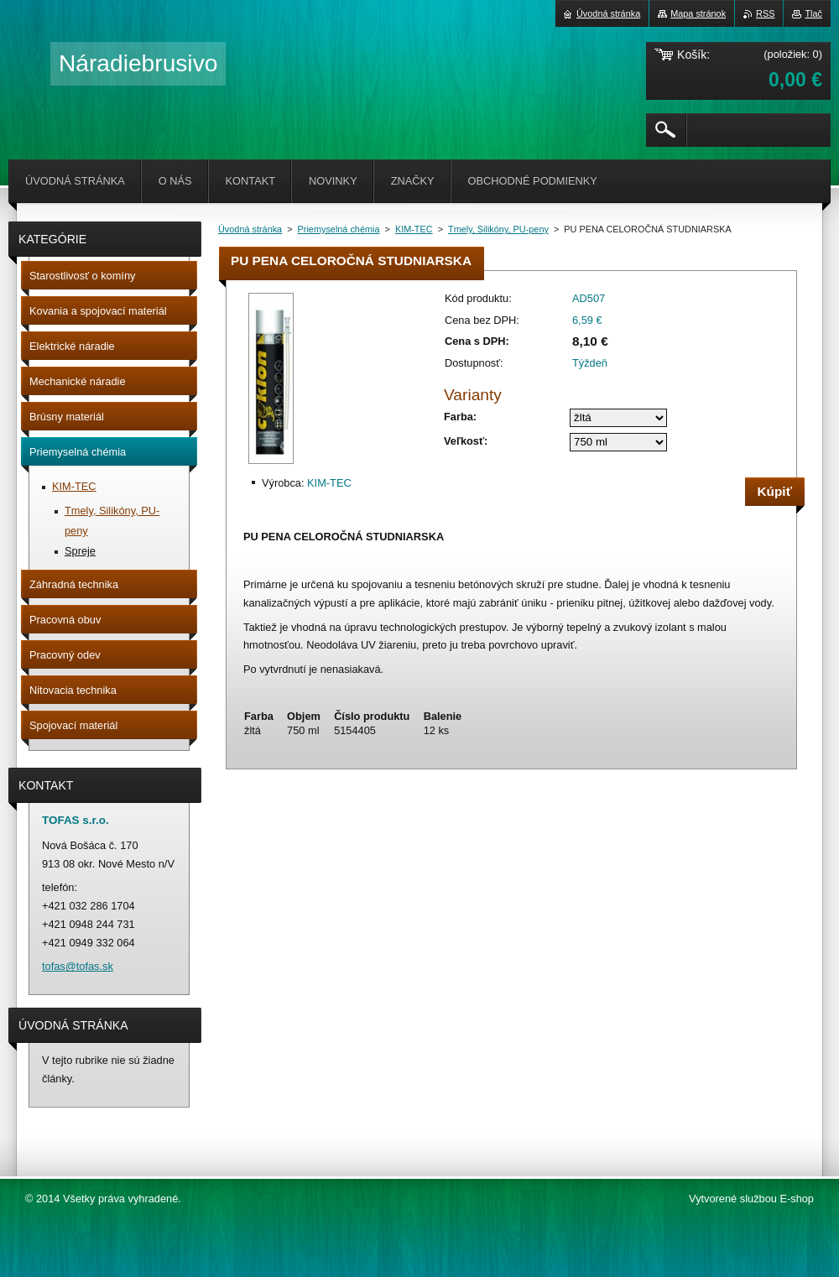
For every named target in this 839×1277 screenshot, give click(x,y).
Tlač (813, 13)
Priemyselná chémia (339, 229)
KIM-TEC (414, 229)
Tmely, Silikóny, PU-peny (498, 229)
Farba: (460, 416)
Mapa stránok (698, 13)
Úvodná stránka (250, 229)
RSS (765, 13)
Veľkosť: (465, 441)
